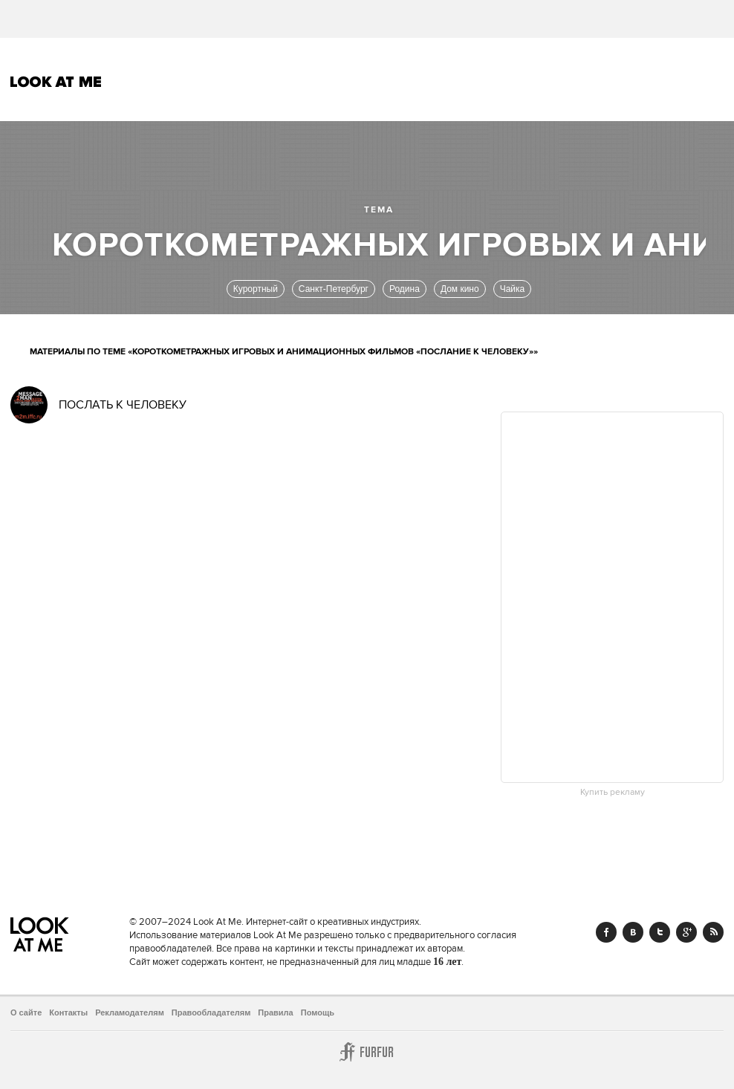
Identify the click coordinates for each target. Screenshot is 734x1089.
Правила (275, 1012)
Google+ (686, 932)
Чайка (512, 289)
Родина (404, 289)
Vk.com (633, 932)
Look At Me (56, 82)
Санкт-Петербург (333, 289)
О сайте (26, 1012)
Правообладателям (211, 1012)
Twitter (659, 932)
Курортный (255, 289)
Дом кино (460, 289)
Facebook (606, 932)
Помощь (317, 1012)
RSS (713, 932)
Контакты (68, 1012)
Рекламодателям (129, 1012)
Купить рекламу (612, 792)
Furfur (367, 1052)
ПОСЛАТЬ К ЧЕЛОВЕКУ (122, 405)
